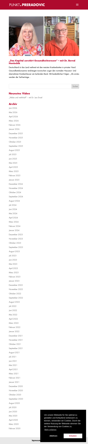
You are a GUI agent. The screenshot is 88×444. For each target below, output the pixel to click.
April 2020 (13, 420)
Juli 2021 (12, 357)
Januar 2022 (14, 331)
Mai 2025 (13, 163)
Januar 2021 (14, 382)
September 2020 (16, 399)
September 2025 (16, 146)
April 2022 (13, 319)
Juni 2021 (13, 361)
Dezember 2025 (16, 134)
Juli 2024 (12, 205)
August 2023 (14, 251)
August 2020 (14, 403)
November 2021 (16, 340)
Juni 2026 (13, 108)
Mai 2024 (13, 214)
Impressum (36, 440)
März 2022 (14, 323)
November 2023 (16, 239)
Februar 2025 (14, 176)
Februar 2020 (14, 429)
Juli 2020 (12, 407)
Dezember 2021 (16, 336)
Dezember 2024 (16, 184)
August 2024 (14, 201)
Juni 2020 (13, 412)
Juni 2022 (13, 310)
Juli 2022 (12, 306)
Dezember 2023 (16, 235)
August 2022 (14, 302)
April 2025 (13, 167)
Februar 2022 (14, 327)
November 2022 (16, 289)
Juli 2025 (12, 154)
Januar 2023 (14, 281)
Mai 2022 (13, 315)
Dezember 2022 (16, 285)
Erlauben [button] (73, 436)
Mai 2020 (13, 416)
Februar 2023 (14, 277)
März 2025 (14, 171)
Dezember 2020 (16, 386)
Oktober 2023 (15, 243)
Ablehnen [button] (53, 436)
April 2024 (13, 218)
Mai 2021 (13, 365)
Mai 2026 (13, 112)
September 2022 (16, 298)
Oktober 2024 (15, 192)
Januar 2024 (14, 230)
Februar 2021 (14, 378)
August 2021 (14, 353)
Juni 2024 (13, 209)
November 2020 (16, 391)
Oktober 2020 (15, 395)
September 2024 (16, 197)
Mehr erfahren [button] (50, 430)
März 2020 (14, 424)
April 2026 (13, 117)
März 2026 (14, 121)
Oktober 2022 (15, 294)
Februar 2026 (14, 125)
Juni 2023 (13, 260)
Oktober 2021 (15, 344)
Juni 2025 (13, 159)
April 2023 (13, 268)
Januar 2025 (14, 180)
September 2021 (16, 348)
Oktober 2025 (15, 142)
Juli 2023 (12, 256)
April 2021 (13, 369)
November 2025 (16, 138)
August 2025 (14, 150)
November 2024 (16, 188)
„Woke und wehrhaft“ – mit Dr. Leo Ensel (25, 98)
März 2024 (14, 222)
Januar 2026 (14, 129)
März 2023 (14, 273)
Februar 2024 (14, 226)
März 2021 (14, 374)
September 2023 (16, 247)
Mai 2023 (13, 264)
